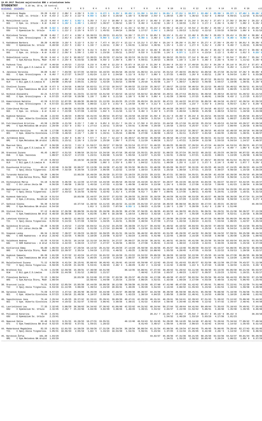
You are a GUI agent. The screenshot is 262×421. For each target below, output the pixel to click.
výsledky (19, 9)
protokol (6, 9)
